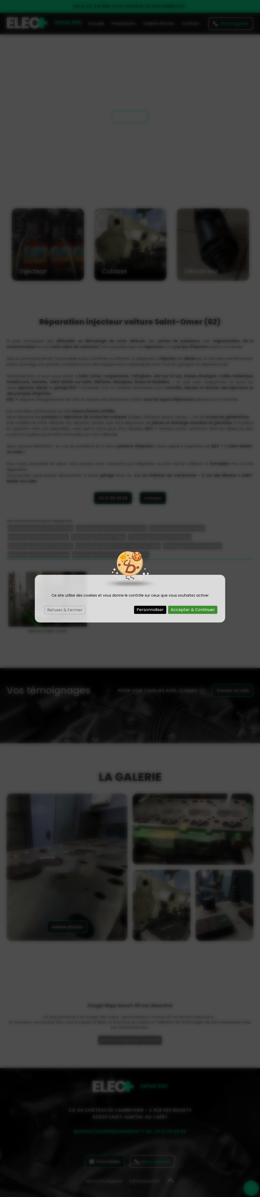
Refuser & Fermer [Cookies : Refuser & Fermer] (65, 610)
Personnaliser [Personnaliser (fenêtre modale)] (150, 610)
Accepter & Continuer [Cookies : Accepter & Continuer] (193, 610)
